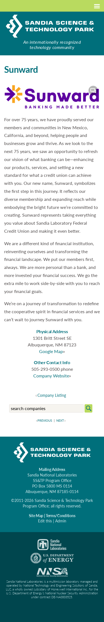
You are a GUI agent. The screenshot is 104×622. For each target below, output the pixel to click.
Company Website (51, 375)
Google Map (51, 351)
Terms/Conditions (60, 515)
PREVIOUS (44, 420)
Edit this (45, 521)
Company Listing (51, 395)
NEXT (60, 420)
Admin (60, 521)
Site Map (36, 515)
